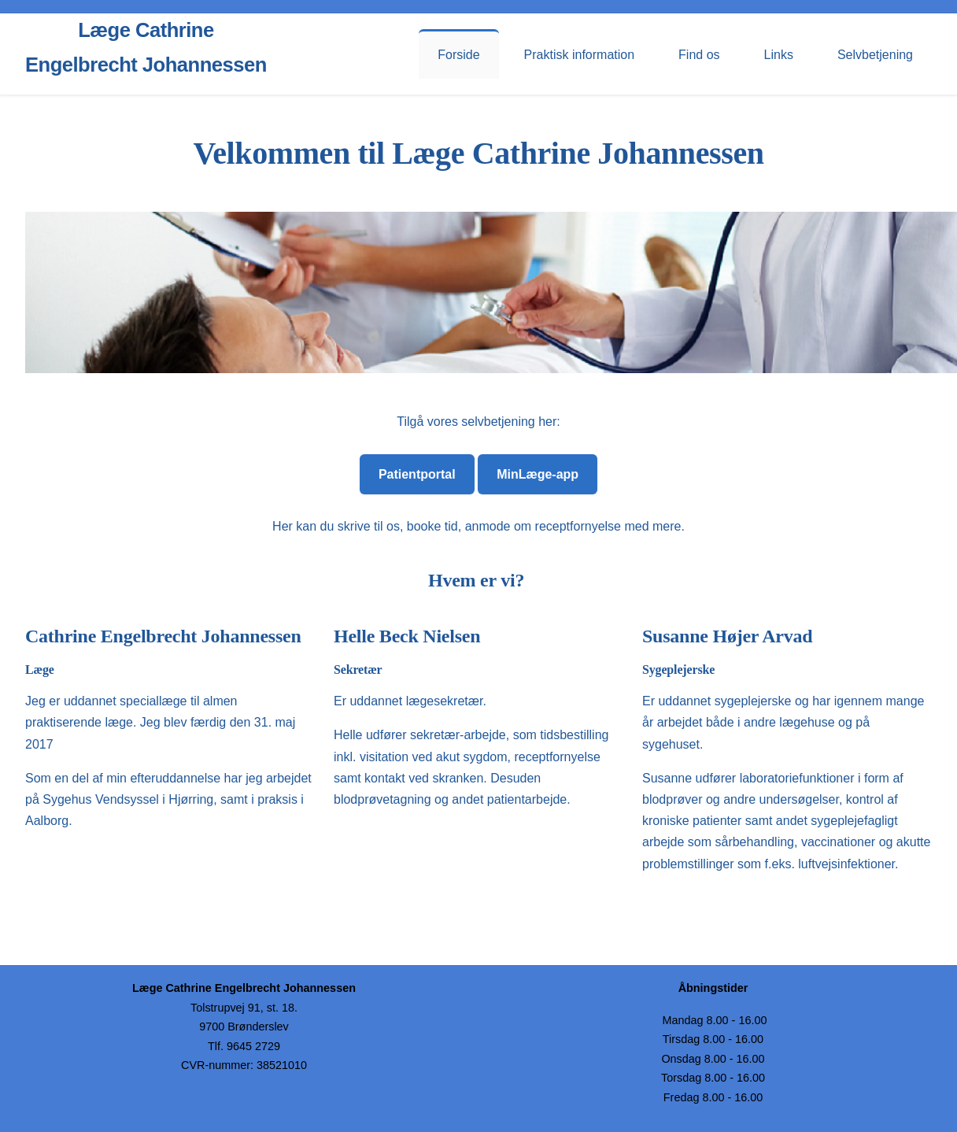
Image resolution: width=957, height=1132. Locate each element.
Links (778, 54)
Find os (698, 54)
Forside (458, 54)
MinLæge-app (537, 474)
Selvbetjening (875, 54)
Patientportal (417, 474)
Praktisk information (579, 54)
